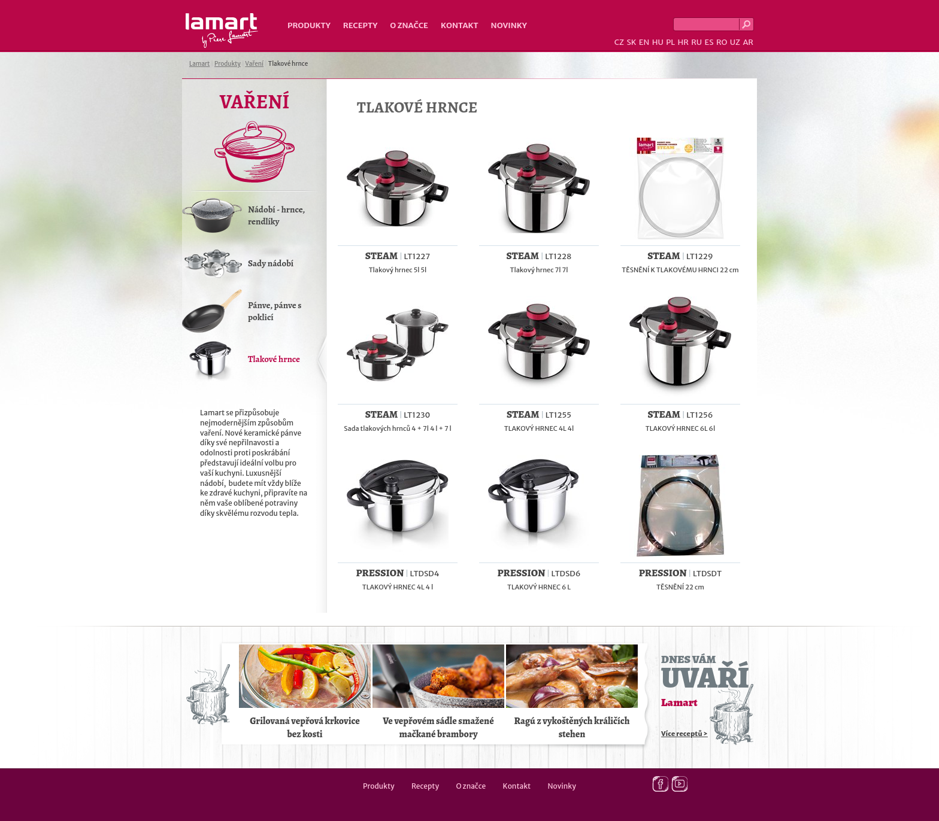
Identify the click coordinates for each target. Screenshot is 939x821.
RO (721, 42)
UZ (735, 42)
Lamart (222, 30)
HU (658, 42)
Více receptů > (684, 733)
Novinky (509, 25)
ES (709, 42)
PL (670, 42)
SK (631, 42)
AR (748, 42)
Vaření (254, 64)
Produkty (309, 25)
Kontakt (459, 25)
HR (682, 42)
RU (696, 42)
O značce (409, 25)
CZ (619, 42)
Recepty (360, 25)
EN (644, 42)
